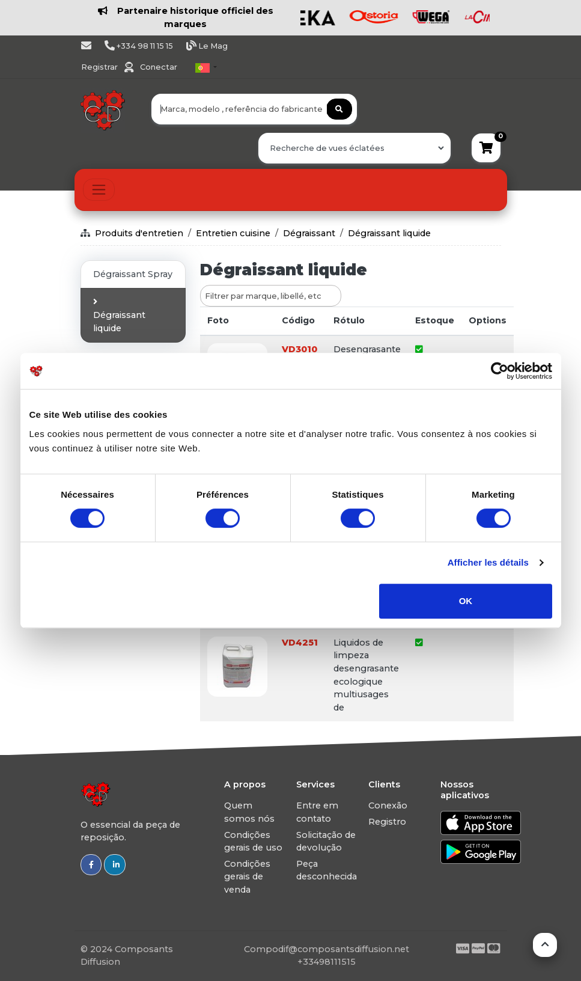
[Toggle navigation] (99, 190)
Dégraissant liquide (389, 233)
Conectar (158, 67)
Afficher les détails (488, 562)
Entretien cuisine (233, 233)
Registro (387, 821)
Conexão (387, 805)
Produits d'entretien (139, 233)
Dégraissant (309, 233)
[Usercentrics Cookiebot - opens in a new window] (499, 371)
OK (466, 601)
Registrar (100, 67)
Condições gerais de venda (247, 876)
